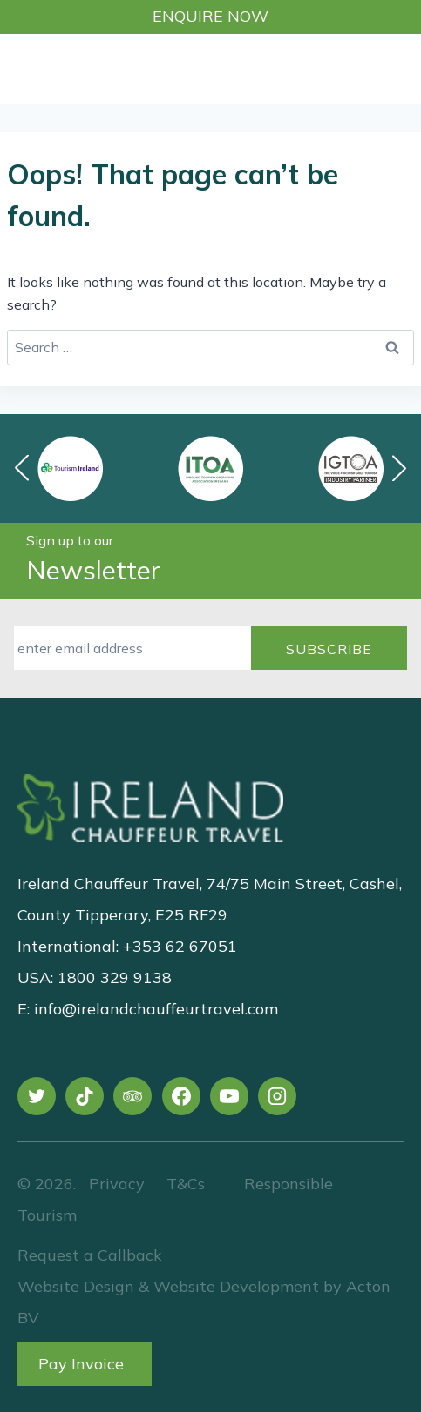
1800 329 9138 (115, 977)
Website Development (236, 1286)
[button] (399, 468)
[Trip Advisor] (132, 1096)
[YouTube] (229, 1096)
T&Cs (183, 1184)
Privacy (117, 1184)
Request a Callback (89, 1255)
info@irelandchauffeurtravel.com (156, 1009)
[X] (36, 1096)
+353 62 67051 (180, 946)
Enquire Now (210, 16)
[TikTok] (84, 1096)
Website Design (75, 1286)
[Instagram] (277, 1096)
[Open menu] (397, 69)
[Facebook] (181, 1096)
